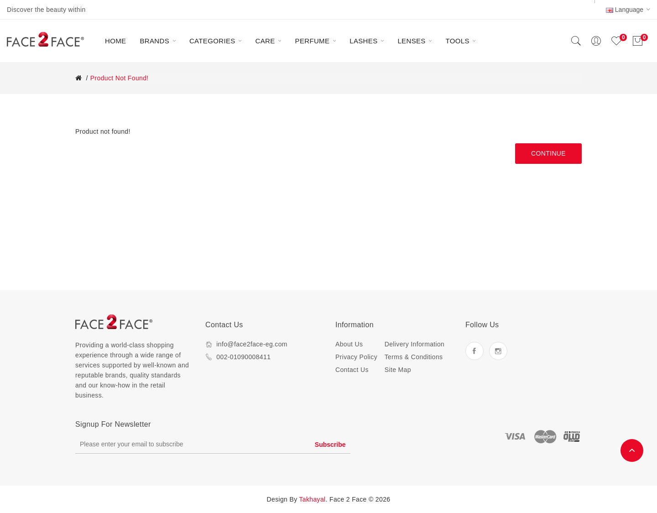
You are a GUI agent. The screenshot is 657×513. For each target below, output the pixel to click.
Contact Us (352, 369)
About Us (349, 344)
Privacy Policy (356, 357)
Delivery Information (415, 344)
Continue (548, 153)
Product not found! (119, 78)
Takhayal (312, 499)
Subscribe (330, 444)
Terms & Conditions (414, 357)
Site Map (398, 369)
